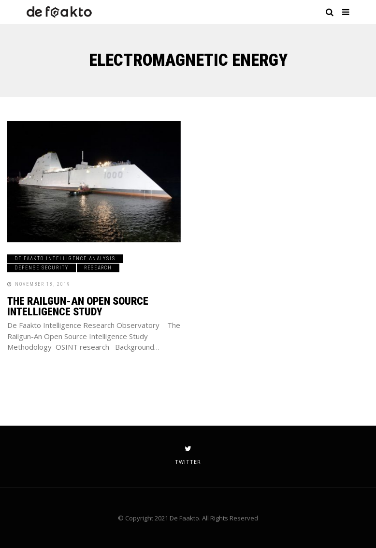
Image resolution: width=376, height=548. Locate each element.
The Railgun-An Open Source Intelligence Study (77, 306)
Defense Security (41, 267)
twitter (188, 455)
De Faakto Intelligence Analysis (65, 258)
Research (98, 267)
